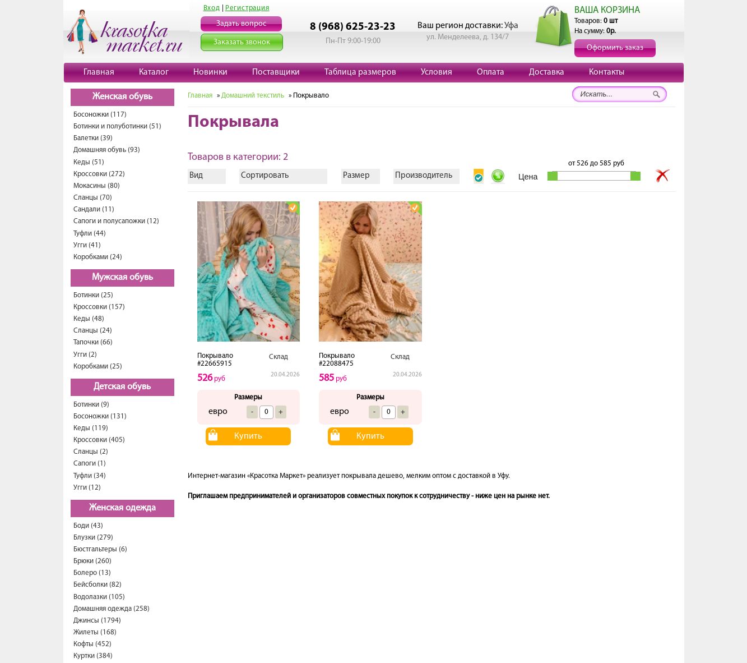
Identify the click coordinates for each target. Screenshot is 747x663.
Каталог (154, 72)
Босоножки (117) (100, 114)
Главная (98, 72)
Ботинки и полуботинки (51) (117, 126)
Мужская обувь (122, 277)
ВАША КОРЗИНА (607, 10)
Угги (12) (87, 487)
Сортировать (265, 176)
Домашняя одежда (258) (111, 609)
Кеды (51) (88, 162)
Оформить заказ (615, 48)
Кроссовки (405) (99, 440)
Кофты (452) (92, 644)
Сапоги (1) (89, 463)
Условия (436, 72)
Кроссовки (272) (99, 174)
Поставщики (276, 72)
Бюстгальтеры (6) (100, 549)
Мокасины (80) (96, 186)
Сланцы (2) (90, 451)
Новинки (210, 72)
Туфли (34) (89, 476)
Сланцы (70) (92, 197)
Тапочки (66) (93, 342)
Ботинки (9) (91, 404)
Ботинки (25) (93, 295)
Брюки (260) (92, 561)
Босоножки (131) (100, 416)
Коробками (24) (97, 257)
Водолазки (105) (99, 597)
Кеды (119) (90, 428)
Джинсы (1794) (97, 620)
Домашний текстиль (252, 95)
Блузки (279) (93, 537)
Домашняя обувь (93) (106, 150)
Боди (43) (88, 526)
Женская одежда (122, 508)
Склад (278, 357)
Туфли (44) (89, 233)
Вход (211, 8)
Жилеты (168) (95, 632)
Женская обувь (122, 97)
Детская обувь (122, 387)
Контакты (606, 72)
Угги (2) (85, 354)
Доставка (546, 72)
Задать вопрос (241, 24)
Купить (248, 436)
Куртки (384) (93, 656)
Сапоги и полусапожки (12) (116, 221)
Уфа (511, 25)
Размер (356, 176)
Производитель (423, 176)
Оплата (490, 72)
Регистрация (247, 8)
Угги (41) (87, 245)
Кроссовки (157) (99, 307)
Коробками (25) (97, 366)
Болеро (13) (92, 573)
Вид (196, 176)
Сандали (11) (93, 209)
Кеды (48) (88, 319)
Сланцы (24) (92, 330)
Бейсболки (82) (97, 584)
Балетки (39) (93, 138)
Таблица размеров (360, 72)
